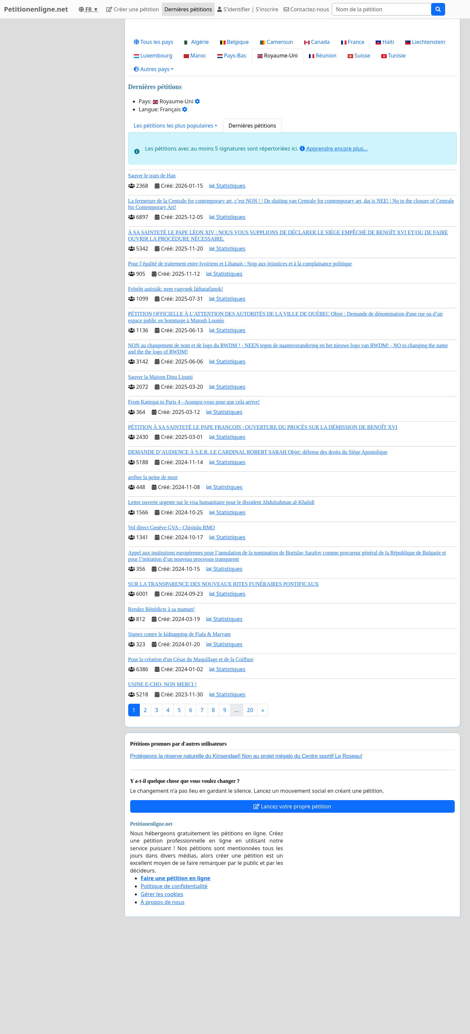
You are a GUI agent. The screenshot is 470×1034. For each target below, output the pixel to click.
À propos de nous (163, 995)
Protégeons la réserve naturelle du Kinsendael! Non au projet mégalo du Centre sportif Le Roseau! (246, 849)
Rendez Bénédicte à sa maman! (161, 702)
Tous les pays (153, 135)
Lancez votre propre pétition (292, 899)
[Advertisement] (292, 76)
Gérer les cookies (162, 987)
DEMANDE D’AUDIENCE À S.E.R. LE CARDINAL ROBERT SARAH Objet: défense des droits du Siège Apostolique (258, 545)
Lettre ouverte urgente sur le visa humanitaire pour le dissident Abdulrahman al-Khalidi (221, 595)
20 (250, 803)
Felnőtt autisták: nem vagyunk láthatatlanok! (175, 382)
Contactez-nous (306, 9)
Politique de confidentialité (174, 979)
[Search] (381, 9)
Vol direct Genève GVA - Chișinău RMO (171, 620)
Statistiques (227, 278)
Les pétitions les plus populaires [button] (173, 218)
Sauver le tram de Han (152, 268)
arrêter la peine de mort (153, 570)
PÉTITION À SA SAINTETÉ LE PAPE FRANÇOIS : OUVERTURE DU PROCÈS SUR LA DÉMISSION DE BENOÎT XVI (263, 520)
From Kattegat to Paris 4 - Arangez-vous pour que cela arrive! (194, 495)
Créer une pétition (132, 9)
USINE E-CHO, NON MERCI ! (162, 777)
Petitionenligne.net (36, 9)
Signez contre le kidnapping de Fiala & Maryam (179, 727)
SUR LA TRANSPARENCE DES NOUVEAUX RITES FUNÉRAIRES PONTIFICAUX (223, 677)
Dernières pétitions (188, 9)
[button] (153, 162)
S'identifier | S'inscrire (247, 9)
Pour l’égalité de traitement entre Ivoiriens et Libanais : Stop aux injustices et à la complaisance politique (240, 357)
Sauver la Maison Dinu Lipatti (160, 470)
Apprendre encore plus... (334, 241)
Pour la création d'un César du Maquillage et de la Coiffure (191, 752)
